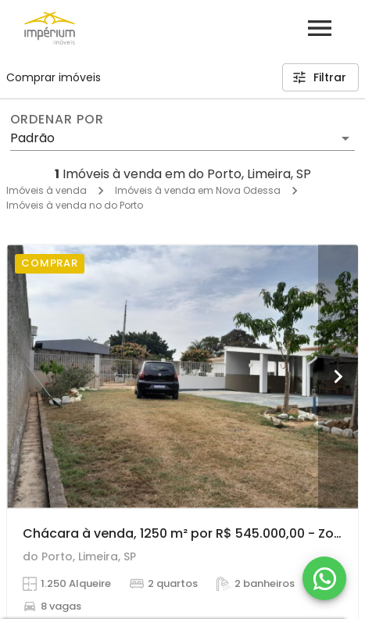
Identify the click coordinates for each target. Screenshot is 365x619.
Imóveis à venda (46, 190)
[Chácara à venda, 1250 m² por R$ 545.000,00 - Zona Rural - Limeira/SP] (182, 376)
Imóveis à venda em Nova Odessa (198, 190)
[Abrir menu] (320, 28)
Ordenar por (57, 119)
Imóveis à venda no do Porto (74, 205)
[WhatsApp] (324, 578)
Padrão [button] (32, 138)
